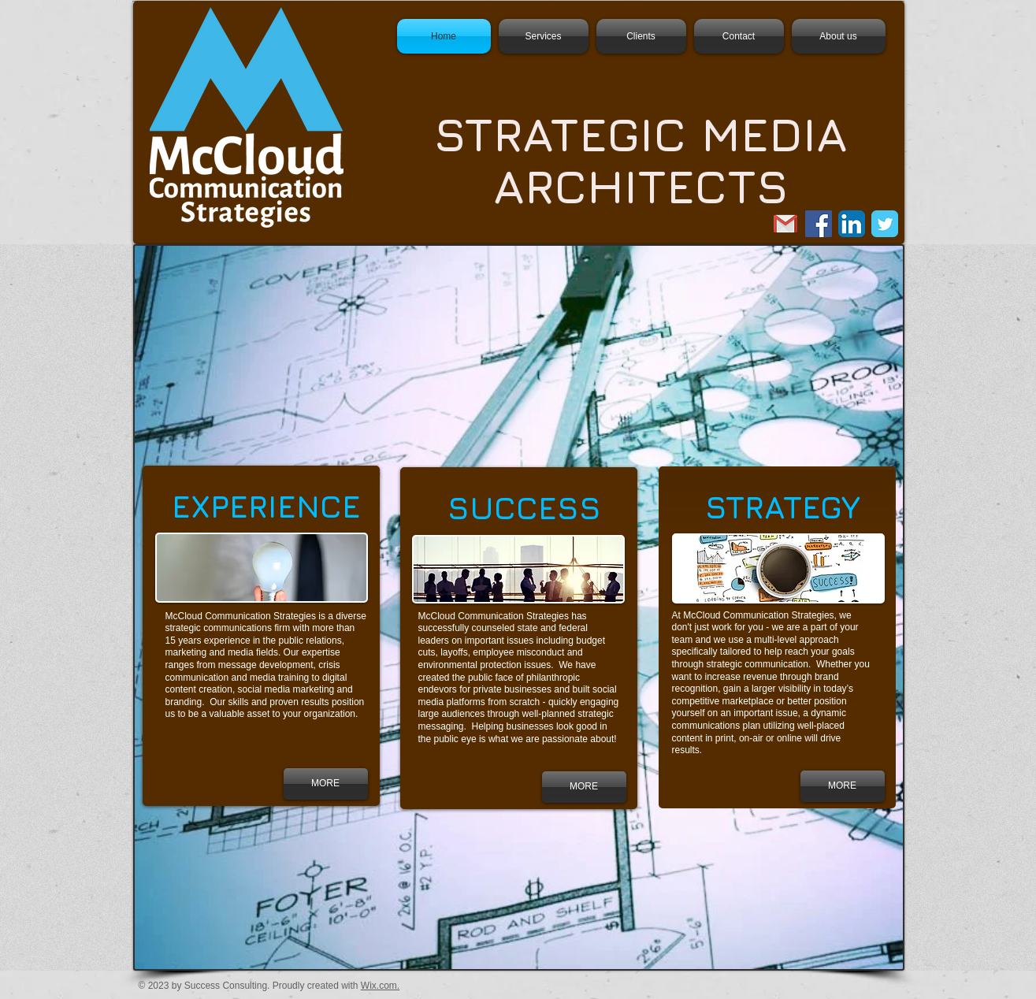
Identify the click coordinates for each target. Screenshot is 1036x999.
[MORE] (584, 787)
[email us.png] (785, 223)
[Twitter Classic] (884, 223)
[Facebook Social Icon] (818, 223)
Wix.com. (380, 985)
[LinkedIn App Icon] (851, 223)
